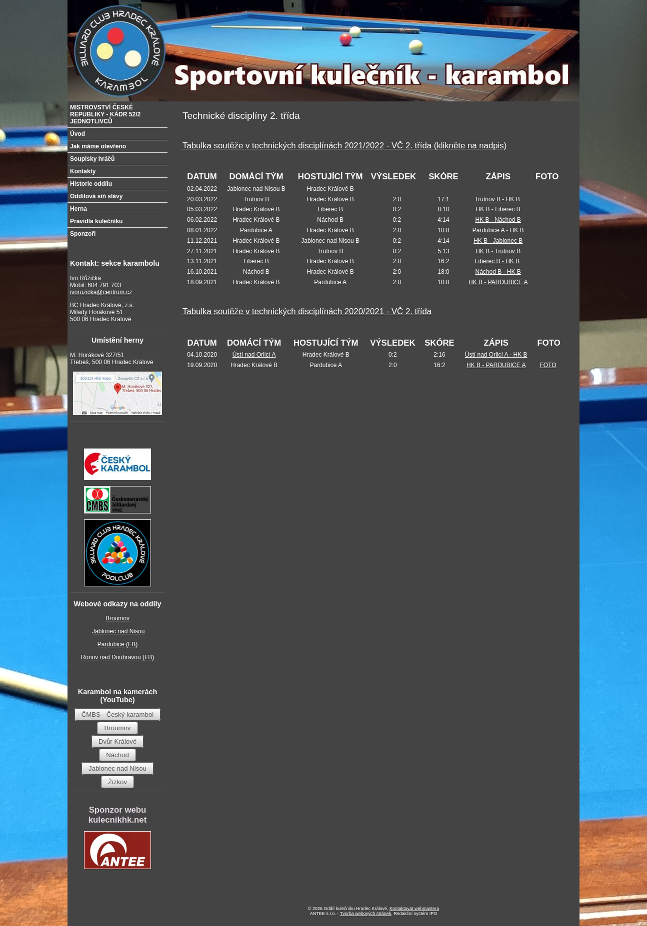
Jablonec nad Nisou (118, 631)
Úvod (77, 133)
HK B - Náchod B (498, 219)
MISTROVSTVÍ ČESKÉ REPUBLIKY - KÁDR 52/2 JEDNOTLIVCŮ (105, 114)
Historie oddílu (91, 183)
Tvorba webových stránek (366, 913)
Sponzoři (83, 233)
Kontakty (83, 171)
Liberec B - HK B (497, 261)
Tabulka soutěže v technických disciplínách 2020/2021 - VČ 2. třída (307, 311)
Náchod (117, 755)
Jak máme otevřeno (98, 146)
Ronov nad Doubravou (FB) (117, 657)
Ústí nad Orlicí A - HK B (496, 354)
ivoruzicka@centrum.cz (101, 292)
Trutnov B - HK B (497, 199)
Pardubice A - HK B (498, 230)
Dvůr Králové (117, 741)
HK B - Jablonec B (498, 240)
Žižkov (117, 782)
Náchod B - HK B (498, 271)
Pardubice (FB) (118, 644)
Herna (78, 208)
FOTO (548, 365)
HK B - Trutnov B (498, 251)
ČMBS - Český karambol (118, 714)
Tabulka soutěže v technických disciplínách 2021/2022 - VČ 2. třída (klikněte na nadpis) (344, 145)
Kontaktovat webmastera (414, 908)
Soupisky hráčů (92, 158)
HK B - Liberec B (498, 209)
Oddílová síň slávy (96, 196)
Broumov (118, 618)
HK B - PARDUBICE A (498, 282)
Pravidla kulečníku (96, 221)
